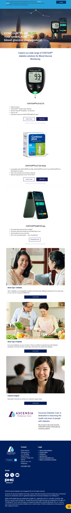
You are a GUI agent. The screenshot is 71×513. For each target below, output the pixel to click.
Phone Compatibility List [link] (46, 458)
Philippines (12, 460)
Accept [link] (61, 2)
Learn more (29, 119)
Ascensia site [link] (43, 456)
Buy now (42, 119)
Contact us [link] (42, 454)
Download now (34, 239)
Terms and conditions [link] (45, 450)
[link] (35, 27)
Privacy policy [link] (43, 452)
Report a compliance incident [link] (47, 460)
